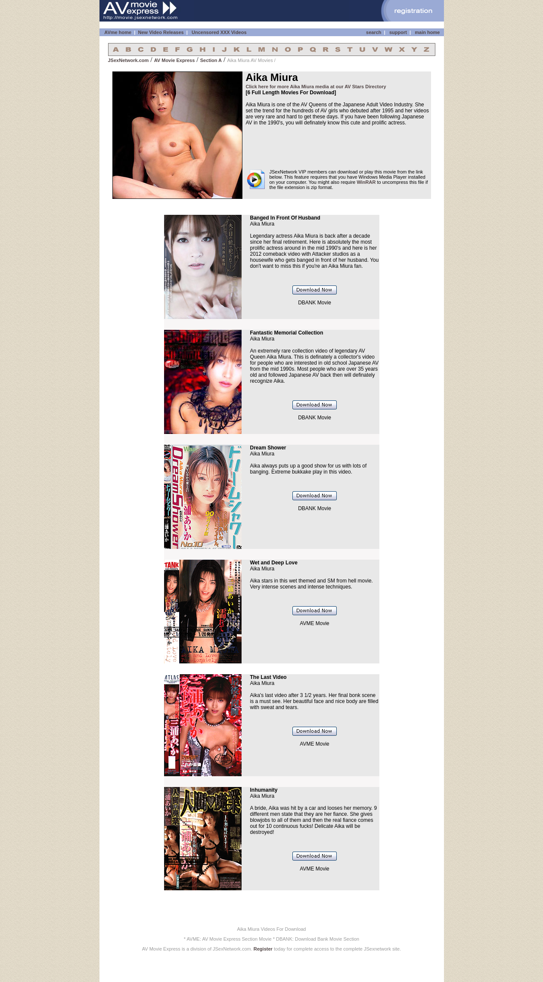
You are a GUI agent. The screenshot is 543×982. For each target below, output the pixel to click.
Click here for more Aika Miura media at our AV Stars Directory (316, 86)
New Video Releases (160, 32)
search (373, 32)
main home (427, 32)
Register (263, 948)
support (398, 32)
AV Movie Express (174, 60)
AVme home (117, 32)
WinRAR (366, 182)
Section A (211, 60)
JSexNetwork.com (128, 60)
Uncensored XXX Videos (220, 32)
